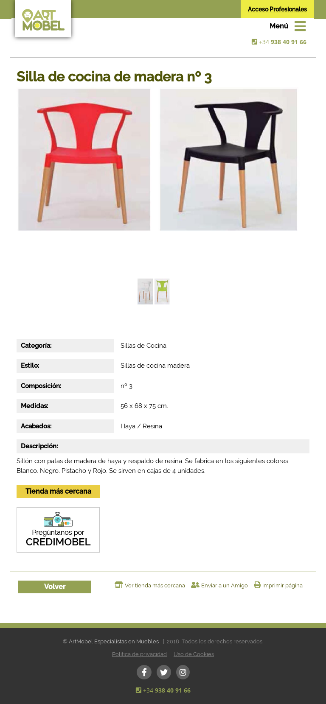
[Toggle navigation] (287, 26)
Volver (54, 587)
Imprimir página (282, 585)
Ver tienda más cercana (155, 585)
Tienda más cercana (58, 491)
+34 (282, 42)
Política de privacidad (139, 654)
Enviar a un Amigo (224, 585)
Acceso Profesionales (277, 9)
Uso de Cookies (194, 654)
